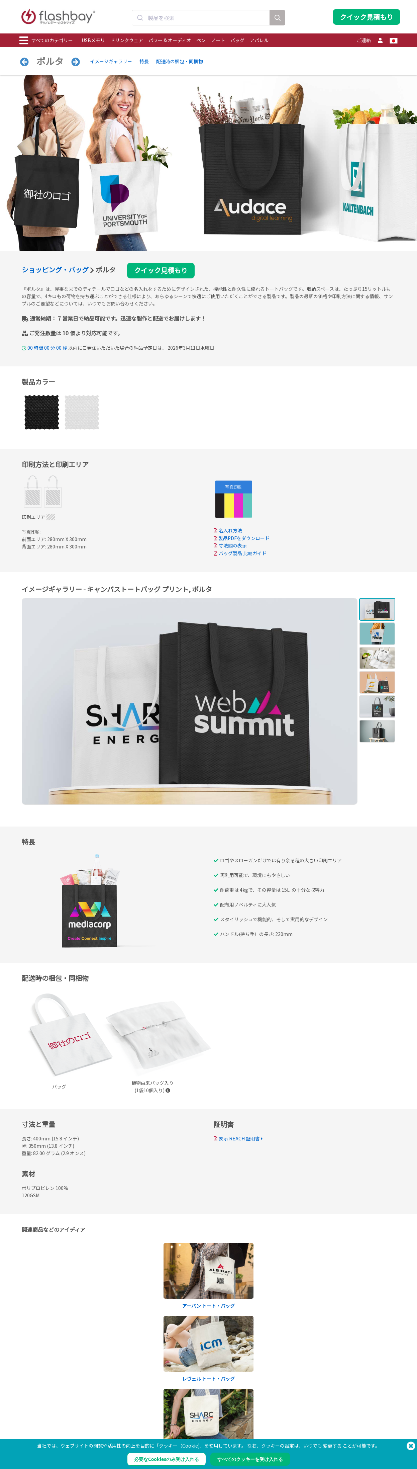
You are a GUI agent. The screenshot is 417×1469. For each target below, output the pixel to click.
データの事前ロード (115, 1411)
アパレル (259, 40)
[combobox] (201, 17)
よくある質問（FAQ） (193, 1426)
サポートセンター (190, 1419)
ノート (218, 40)
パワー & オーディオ (169, 40)
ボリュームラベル (112, 1441)
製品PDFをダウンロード (242, 538)
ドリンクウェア (126, 40)
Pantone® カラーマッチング (122, 1419)
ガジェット (30, 1463)
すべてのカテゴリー (46, 40)
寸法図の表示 (233, 545)
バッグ (237, 40)
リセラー (182, 1441)
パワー (26, 1426)
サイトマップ (186, 1448)
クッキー (258, 1419)
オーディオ (30, 1456)
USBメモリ (93, 40)
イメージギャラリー (111, 61)
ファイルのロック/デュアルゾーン (127, 1434)
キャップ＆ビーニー (38, 1448)
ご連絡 (364, 40)
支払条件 (258, 1411)
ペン (201, 40)
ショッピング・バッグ (55, 269)
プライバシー (262, 1426)
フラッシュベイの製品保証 (198, 1434)
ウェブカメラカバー (38, 1434)
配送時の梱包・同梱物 (179, 61)
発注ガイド (184, 1411)
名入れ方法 (230, 530)
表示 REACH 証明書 (239, 1138)
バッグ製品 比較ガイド (243, 553)
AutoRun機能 (109, 1426)
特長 (144, 61)
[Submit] (140, 17)
